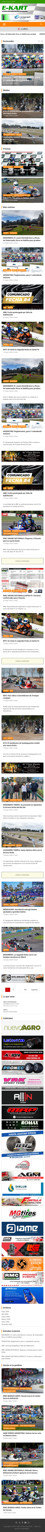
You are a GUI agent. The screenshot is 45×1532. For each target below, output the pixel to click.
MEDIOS (10, 108)
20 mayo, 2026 (8, 600)
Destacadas (8, 41)
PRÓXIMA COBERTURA (19, 531)
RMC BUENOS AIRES (9, 1391)
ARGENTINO (7, 74)
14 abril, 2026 (7, 1475)
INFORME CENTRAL (25, 1388)
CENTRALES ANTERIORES (11, 1388)
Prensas (6, 149)
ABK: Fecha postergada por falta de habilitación (18, 1346)
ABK (5, 307)
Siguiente (34, 990)
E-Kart (16, 83)
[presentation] (39, 41)
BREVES (14, 74)
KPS (11, 344)
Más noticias (9, 207)
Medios (6, 90)
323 (25, 990)
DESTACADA (22, 74)
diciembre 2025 (7, 1324)
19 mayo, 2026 (8, 115)
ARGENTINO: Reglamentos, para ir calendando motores (21, 79)
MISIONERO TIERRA (15, 800)
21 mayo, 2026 (8, 83)
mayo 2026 (5, 1312)
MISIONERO (13, 233)
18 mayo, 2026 (8, 142)
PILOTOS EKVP (18, 167)
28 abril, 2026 (7, 1438)
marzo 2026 (6, 1317)
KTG (5, 108)
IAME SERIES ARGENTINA (27, 1425)
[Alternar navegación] (4, 24)
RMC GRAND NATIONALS (11, 533)
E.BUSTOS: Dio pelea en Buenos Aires (18, 198)
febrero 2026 (6, 1319)
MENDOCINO (13, 904)
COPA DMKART (8, 167)
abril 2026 (5, 1314)
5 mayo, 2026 (7, 1401)
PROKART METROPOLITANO (22, 195)
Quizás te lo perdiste (12, 1365)
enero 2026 (5, 1322)
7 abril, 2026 (7, 1512)
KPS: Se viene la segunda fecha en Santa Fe (21, 349)
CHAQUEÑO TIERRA (9, 134)
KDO (11, 690)
